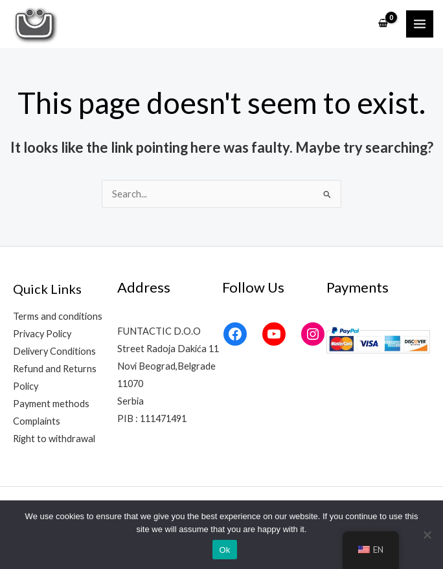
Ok (224, 550)
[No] (426, 534)
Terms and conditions (57, 316)
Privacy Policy (42, 333)
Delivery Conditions (54, 351)
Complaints (36, 421)
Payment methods (51, 403)
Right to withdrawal (54, 438)
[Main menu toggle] (419, 24)
